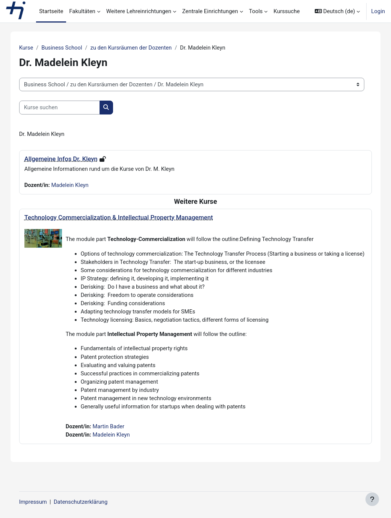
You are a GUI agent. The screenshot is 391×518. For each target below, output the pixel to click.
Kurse (34, 47)
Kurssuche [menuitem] (286, 11)
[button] (337, 11)
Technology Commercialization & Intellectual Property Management (126, 217)
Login (378, 11)
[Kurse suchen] (67, 107)
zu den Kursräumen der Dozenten (140, 47)
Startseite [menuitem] (51, 11)
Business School (70, 47)
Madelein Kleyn (78, 185)
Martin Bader (117, 437)
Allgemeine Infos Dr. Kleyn (68, 159)
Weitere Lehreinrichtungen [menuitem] (138, 11)
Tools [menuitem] (256, 11)
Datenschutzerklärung (89, 501)
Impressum (41, 501)
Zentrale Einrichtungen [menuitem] (210, 11)
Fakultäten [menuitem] (82, 11)
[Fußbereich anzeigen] (372, 499)
